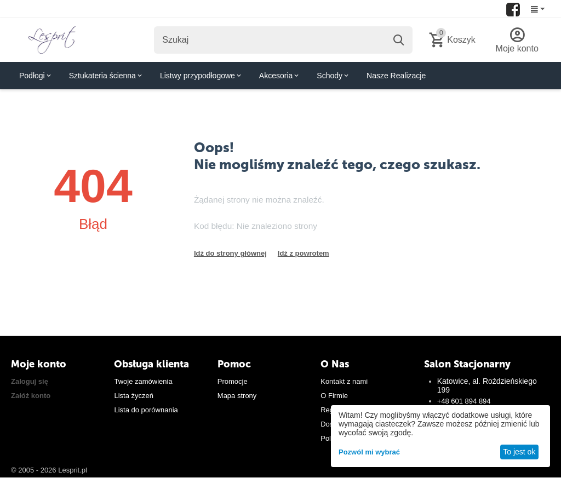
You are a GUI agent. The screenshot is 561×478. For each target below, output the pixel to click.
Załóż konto (30, 395)
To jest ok (519, 451)
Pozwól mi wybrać (369, 452)
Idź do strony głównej (230, 253)
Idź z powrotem (303, 253)
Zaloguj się (29, 381)
